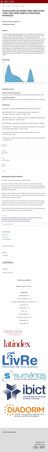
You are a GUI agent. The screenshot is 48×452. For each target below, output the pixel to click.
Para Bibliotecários (6, 239)
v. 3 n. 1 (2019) (15, 6)
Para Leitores (5, 234)
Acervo (8, 6)
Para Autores (5, 237)
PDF (5, 145)
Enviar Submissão (7, 262)
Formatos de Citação (7, 224)
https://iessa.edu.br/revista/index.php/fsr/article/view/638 (15, 221)
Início (3, 6)
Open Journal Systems (8, 246)
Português (5, 255)
